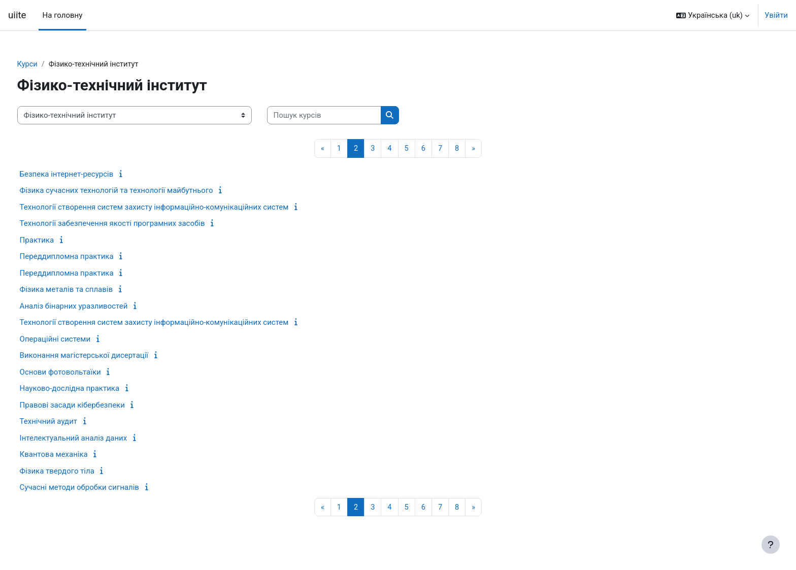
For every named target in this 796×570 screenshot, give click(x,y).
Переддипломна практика (85, 256)
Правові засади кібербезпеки (91, 405)
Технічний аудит (67, 421)
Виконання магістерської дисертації (103, 355)
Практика (56, 240)
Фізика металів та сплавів (85, 289)
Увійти (776, 15)
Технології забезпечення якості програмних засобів (131, 223)
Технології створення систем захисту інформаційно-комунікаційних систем (173, 207)
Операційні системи (74, 339)
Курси (46, 64)
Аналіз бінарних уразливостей (93, 306)
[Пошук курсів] (343, 116)
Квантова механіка (73, 454)
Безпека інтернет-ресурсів (85, 174)
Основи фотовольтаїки (79, 372)
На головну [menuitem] (63, 15)
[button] (713, 15)
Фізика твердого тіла (76, 471)
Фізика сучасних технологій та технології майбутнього (135, 190)
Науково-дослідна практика (88, 388)
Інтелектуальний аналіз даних (92, 438)
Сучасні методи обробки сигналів (98, 487)
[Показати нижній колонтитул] (770, 544)
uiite (17, 15)
